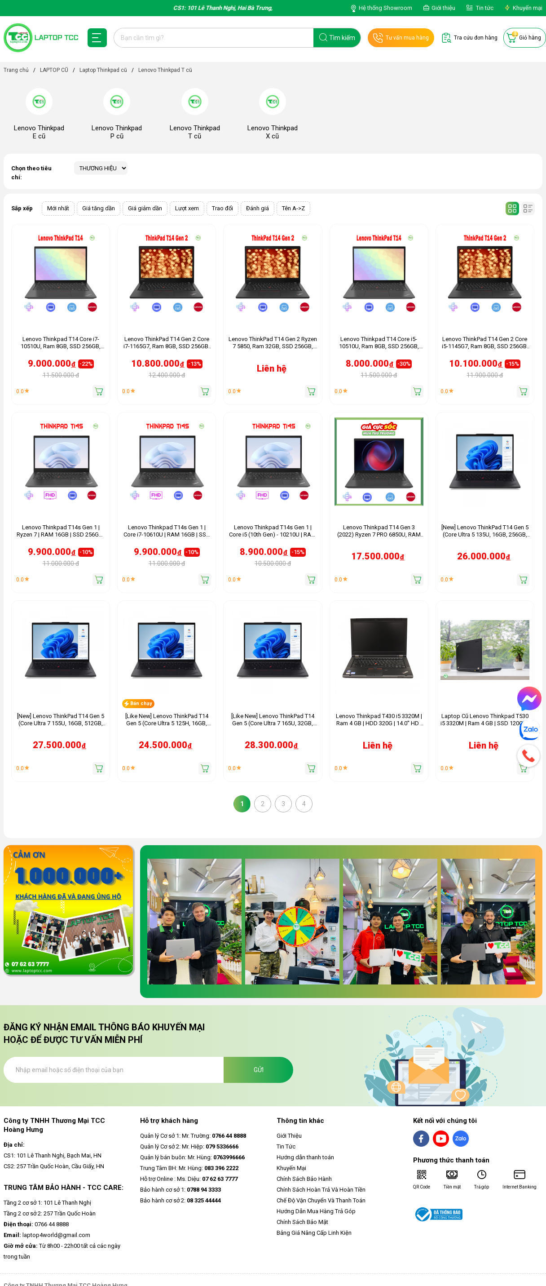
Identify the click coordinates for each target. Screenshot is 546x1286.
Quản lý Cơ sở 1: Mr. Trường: (193, 1135)
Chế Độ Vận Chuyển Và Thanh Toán (321, 1200)
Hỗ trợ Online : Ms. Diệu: (189, 1178)
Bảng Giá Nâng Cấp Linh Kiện (314, 1232)
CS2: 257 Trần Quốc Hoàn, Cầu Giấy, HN (54, 1166)
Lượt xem (187, 208)
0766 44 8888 (36, 1224)
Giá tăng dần (98, 208)
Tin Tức (286, 1146)
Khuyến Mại (291, 1168)
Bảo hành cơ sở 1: (180, 1189)
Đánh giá (257, 208)
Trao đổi (222, 208)
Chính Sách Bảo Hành (304, 1178)
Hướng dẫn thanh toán (305, 1157)
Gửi (259, 1069)
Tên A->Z (293, 208)
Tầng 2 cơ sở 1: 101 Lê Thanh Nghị (47, 1202)
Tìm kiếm (342, 37)
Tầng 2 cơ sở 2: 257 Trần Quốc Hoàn (50, 1213)
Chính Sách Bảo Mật (302, 1222)
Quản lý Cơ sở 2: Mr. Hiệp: (189, 1146)
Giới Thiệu (289, 1135)
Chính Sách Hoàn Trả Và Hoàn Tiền (321, 1189)
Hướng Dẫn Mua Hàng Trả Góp (316, 1211)
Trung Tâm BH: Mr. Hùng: (189, 1168)
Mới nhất (58, 208)
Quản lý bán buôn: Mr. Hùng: (192, 1157)
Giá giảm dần (145, 208)
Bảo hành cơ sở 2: (180, 1200)
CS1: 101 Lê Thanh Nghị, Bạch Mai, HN (52, 1155)
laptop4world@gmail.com (47, 1235)
